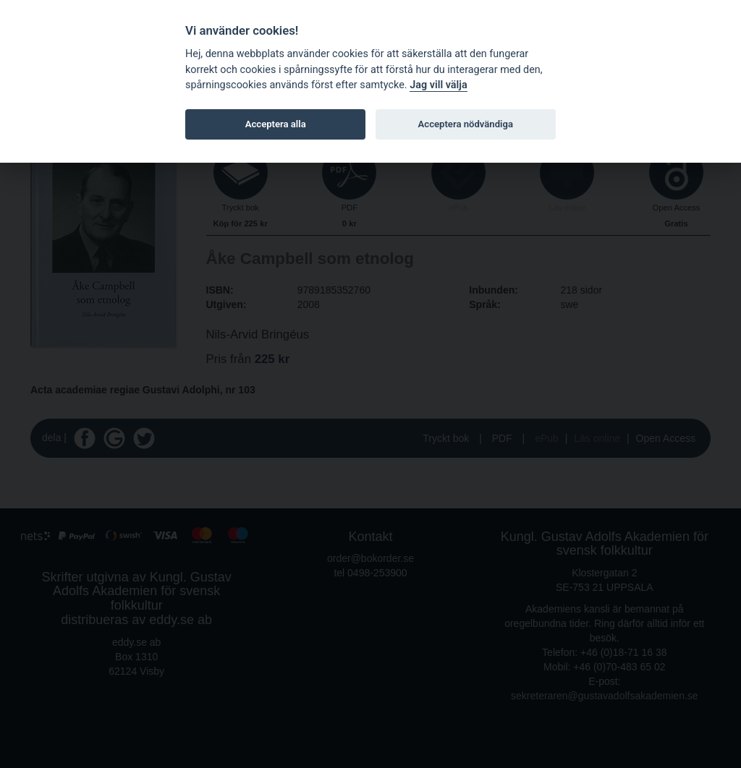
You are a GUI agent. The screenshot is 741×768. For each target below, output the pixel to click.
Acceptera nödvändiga (465, 124)
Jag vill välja (438, 85)
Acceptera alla (275, 124)
